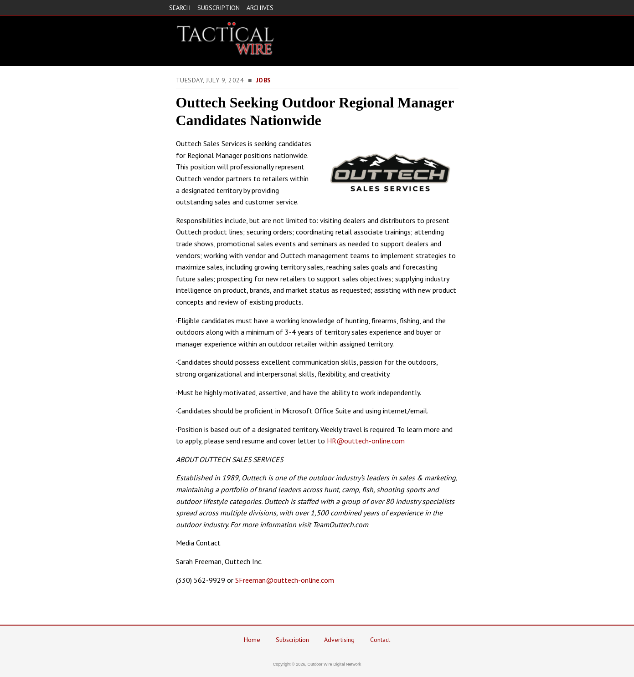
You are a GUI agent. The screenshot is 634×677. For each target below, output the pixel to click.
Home (252, 640)
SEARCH (180, 8)
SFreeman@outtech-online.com (284, 580)
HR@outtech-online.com (366, 440)
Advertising (339, 640)
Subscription (292, 640)
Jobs (263, 80)
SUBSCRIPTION (218, 8)
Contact (380, 640)
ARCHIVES (260, 8)
